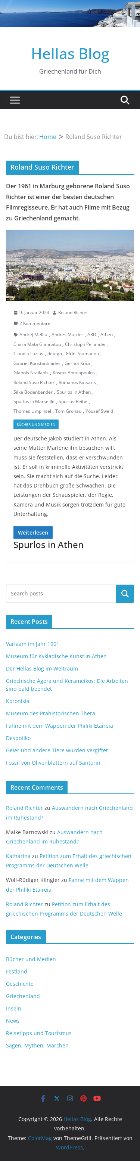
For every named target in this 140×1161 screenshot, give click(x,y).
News (13, 1020)
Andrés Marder (67, 334)
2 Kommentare (31, 323)
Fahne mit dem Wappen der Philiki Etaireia (59, 725)
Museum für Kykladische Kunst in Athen (56, 656)
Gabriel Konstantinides (36, 363)
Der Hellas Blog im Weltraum (42, 668)
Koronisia (17, 701)
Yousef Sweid (99, 411)
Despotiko (18, 738)
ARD (91, 334)
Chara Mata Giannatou (37, 344)
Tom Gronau (68, 411)
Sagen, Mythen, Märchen (37, 1045)
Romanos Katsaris (77, 382)
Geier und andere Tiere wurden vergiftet (57, 750)
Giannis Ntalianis (31, 372)
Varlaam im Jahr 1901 (32, 643)
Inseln (13, 1008)
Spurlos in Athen (74, 392)
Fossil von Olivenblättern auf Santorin (53, 762)
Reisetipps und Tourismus (39, 1033)
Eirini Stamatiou (82, 353)
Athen (106, 334)
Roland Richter (73, 312)
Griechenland (23, 996)
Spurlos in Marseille (34, 401)
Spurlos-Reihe (73, 401)
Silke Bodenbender (33, 392)
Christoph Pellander (85, 344)
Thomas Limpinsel (32, 411)
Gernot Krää (77, 363)
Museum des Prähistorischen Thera (50, 713)
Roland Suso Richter (34, 382)
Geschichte (20, 983)
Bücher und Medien (36, 424)
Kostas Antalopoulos (74, 372)
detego (54, 353)
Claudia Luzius (28, 353)
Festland (16, 971)
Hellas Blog (70, 53)
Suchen (125, 593)
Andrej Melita (33, 334)
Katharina (18, 856)
